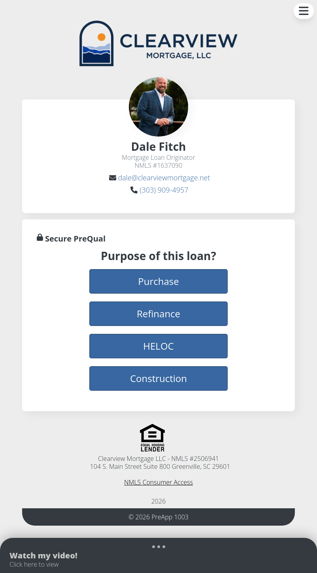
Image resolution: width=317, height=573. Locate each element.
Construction (158, 378)
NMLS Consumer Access (158, 482)
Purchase (158, 281)
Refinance (158, 313)
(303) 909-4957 (164, 190)
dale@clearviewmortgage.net (164, 177)
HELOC (158, 345)
